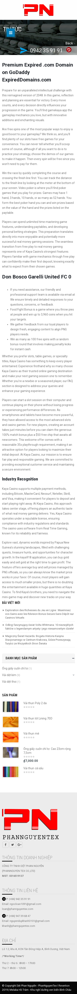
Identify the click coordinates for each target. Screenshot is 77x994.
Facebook (5, 845)
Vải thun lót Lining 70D (37, 718)
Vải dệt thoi (9, 681)
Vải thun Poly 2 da (35, 703)
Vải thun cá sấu (33, 768)
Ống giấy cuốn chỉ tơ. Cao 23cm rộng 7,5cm (47, 751)
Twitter (12, 845)
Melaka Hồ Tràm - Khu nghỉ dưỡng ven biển (35, 989)
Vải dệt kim (9, 675)
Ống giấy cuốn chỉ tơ (15, 668)
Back (69, 43)
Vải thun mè (31, 733)
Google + (19, 845)
